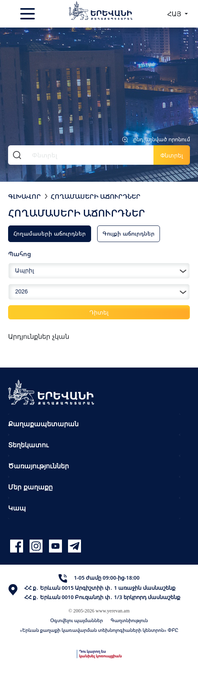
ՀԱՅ (175, 13)
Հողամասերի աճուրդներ (96, 196)
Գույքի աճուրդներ (128, 233)
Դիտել (99, 312)
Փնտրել (171, 155)
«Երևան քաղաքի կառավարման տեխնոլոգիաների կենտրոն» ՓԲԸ (99, 630)
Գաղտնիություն (129, 620)
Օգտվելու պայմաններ (76, 620)
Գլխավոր (24, 196)
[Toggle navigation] (28, 13)
